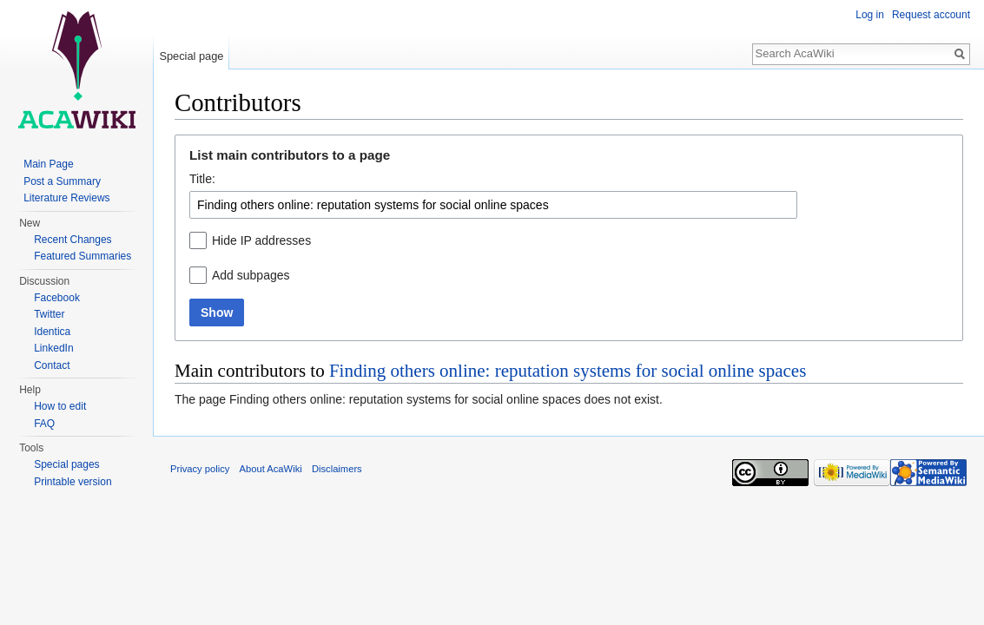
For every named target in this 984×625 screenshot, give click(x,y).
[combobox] (493, 205)
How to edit (60, 406)
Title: (202, 179)
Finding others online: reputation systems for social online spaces (567, 370)
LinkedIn (53, 348)
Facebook (57, 298)
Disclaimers (337, 469)
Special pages (66, 464)
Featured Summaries (82, 256)
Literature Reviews (66, 198)
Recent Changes (72, 240)
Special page (191, 55)
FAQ (44, 424)
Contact (51, 365)
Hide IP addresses (261, 240)
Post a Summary (62, 181)
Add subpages (251, 275)
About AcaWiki (271, 469)
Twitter (49, 314)
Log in (869, 15)
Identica (52, 332)
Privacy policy (199, 469)
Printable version (72, 482)
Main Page (48, 164)
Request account (931, 15)
